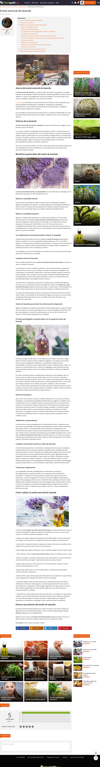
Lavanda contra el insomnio (29, 34)
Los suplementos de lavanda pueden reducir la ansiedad (38, 31)
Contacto (64, 757)
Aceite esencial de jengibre (57, 678)
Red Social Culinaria (47, 3)
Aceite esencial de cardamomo (8, 698)
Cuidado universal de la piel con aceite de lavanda (36, 44)
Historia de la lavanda (26, 23)
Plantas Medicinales (21, 7)
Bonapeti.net (4, 7)
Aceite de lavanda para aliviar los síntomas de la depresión (38, 36)
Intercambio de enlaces (77, 757)
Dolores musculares (27, 40)
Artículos (35, 3)
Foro (57, 3)
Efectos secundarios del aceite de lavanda (32, 51)
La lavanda (19, 102)
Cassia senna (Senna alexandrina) (83, 115)
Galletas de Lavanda (89, 642)
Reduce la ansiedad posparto (29, 29)
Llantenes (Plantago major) (85, 137)
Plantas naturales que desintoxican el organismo (85, 94)
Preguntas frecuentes (53, 757)
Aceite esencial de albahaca (57, 698)
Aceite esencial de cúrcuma (57, 657)
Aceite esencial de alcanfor (85, 244)
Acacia (77, 202)
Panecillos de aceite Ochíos (89, 674)
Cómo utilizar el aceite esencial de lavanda (33, 49)
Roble (77, 181)
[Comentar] (36, 746)
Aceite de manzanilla (89, 649)
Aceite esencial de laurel (35, 699)
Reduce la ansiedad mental (29, 27)
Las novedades (20, 757)
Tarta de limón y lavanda (91, 665)
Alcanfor (78, 223)
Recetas (27, 3)
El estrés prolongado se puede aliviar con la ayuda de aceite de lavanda (42, 38)
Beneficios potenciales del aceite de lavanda (33, 25)
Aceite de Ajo (87, 657)
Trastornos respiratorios (28, 47)
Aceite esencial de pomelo (33, 657)
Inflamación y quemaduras (29, 42)
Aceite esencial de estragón (8, 678)
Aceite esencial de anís (35, 679)
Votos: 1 (9, 721)
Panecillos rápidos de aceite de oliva (89, 682)
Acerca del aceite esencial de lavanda (31, 20)
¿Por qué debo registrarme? (36, 757)
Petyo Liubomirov (7, 29)
